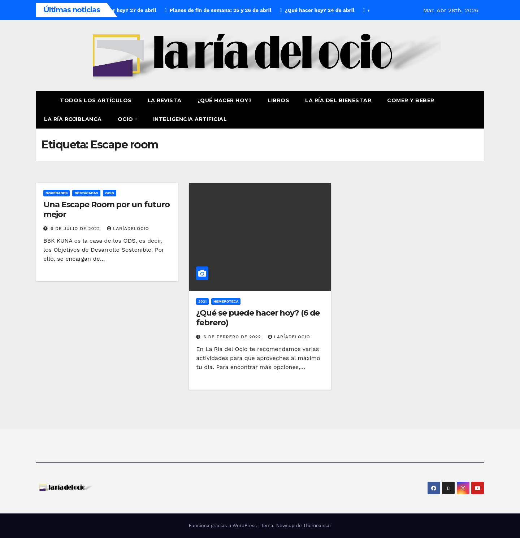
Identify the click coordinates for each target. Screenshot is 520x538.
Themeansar (317, 525)
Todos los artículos (96, 100)
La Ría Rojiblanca (73, 119)
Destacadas (86, 193)
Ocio (126, 119)
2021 (202, 301)
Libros (278, 100)
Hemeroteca (225, 301)
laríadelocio (128, 228)
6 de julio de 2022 (76, 228)
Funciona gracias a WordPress (223, 525)
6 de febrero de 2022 (233, 336)
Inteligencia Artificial (190, 119)
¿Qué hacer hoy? (225, 100)
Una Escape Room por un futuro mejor (106, 209)
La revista (165, 100)
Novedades (57, 193)
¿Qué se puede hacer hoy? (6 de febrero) (258, 317)
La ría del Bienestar (338, 100)
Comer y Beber (410, 100)
